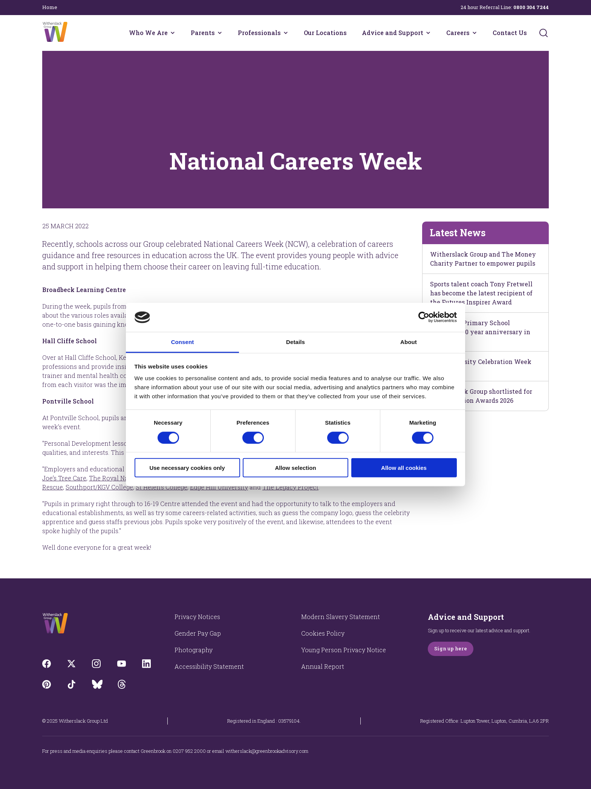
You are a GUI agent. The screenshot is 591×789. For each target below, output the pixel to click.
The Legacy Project (290, 487)
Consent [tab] (182, 342)
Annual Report (322, 666)
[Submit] (543, 33)
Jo (64, 478)
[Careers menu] (475, 33)
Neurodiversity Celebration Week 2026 (480, 366)
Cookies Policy (322, 633)
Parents (203, 33)
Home (49, 7)
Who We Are (148, 33)
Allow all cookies (404, 468)
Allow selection (295, 468)
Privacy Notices (197, 617)
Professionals (259, 33)
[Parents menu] (220, 33)
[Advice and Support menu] (428, 33)
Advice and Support (392, 33)
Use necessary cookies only (187, 468)
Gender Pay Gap (198, 633)
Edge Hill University (219, 487)
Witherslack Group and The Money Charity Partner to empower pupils (483, 258)
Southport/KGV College (99, 487)
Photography (194, 650)
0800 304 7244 (531, 7)
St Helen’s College (161, 487)
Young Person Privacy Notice (343, 650)
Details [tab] (295, 342)
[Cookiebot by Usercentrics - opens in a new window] (424, 317)
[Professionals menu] (286, 33)
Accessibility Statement (209, 666)
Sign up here (450, 648)
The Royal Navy (112, 478)
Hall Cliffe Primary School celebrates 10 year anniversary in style (480, 332)
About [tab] (408, 342)
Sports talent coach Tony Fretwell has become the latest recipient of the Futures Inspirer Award (481, 293)
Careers (458, 33)
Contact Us (510, 33)
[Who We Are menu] (173, 33)
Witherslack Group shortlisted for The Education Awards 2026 (481, 395)
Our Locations (325, 33)
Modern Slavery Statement (340, 617)
